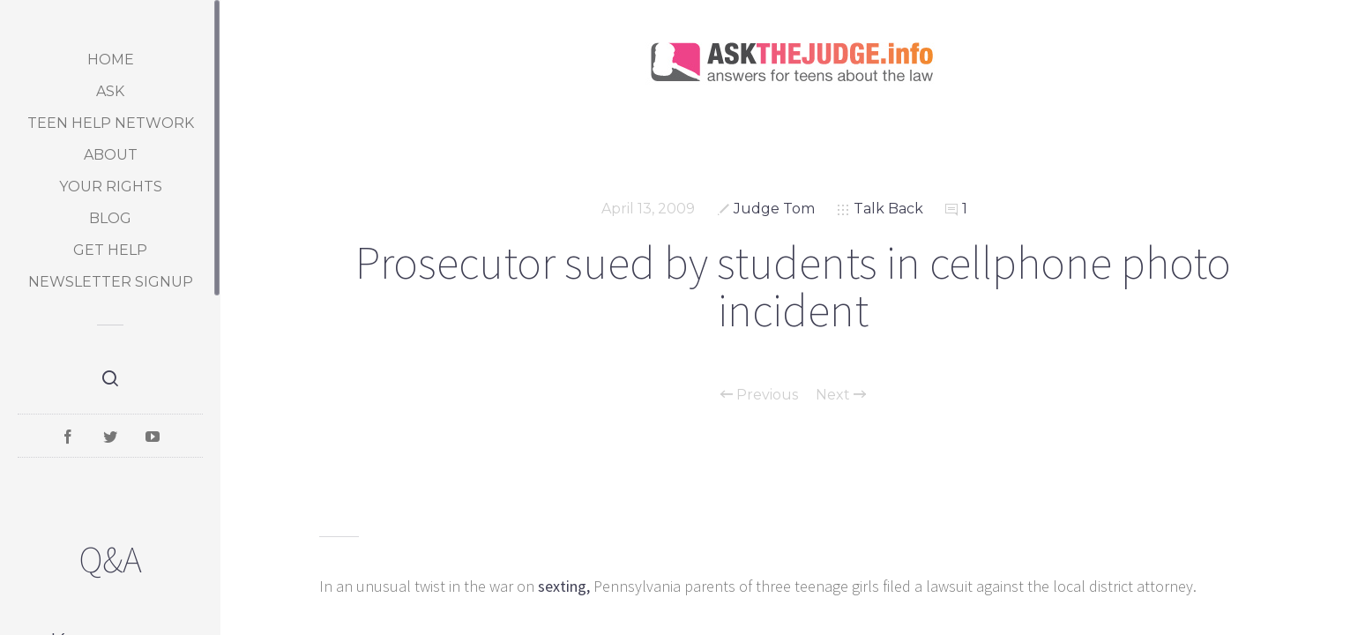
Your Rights (110, 186)
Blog (110, 218)
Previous (759, 395)
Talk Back (888, 208)
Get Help (110, 250)
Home (110, 59)
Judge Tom (774, 208)
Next (841, 395)
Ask (110, 91)
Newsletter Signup (110, 281)
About (111, 154)
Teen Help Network (110, 123)
